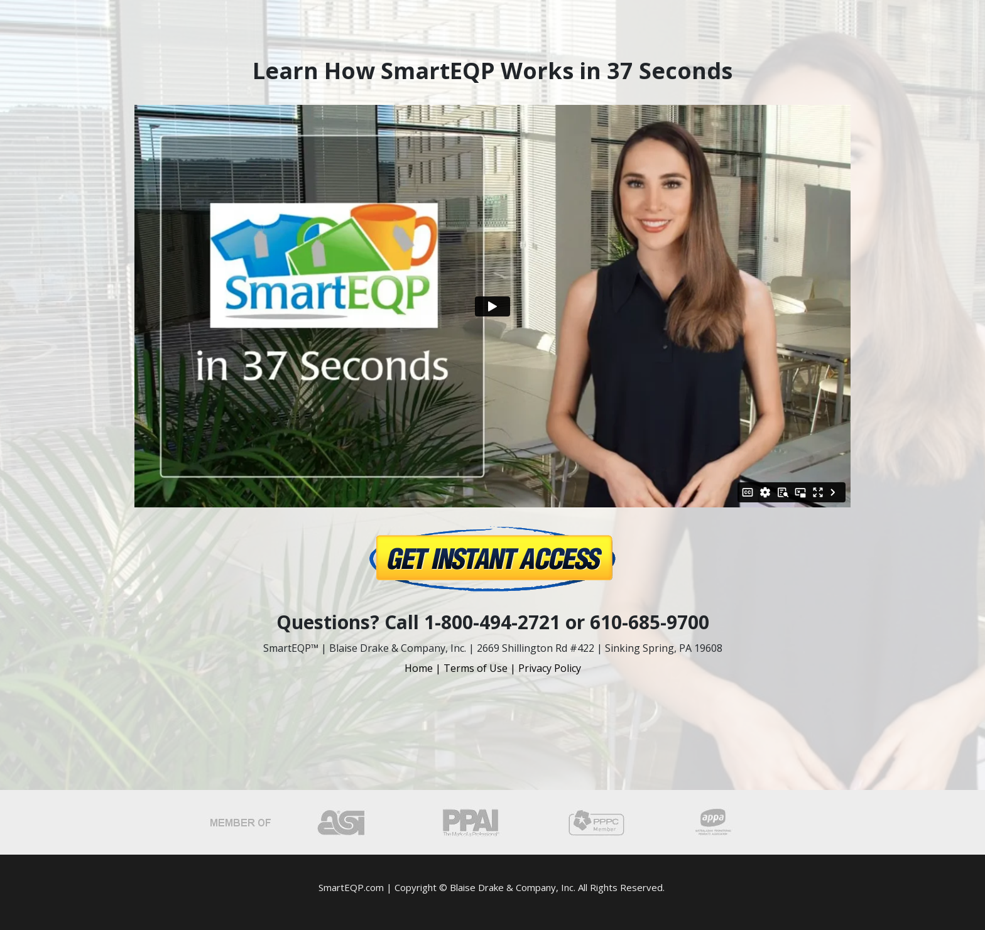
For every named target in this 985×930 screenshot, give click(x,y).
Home (419, 668)
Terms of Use (476, 668)
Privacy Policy (549, 668)
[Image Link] (492, 559)
